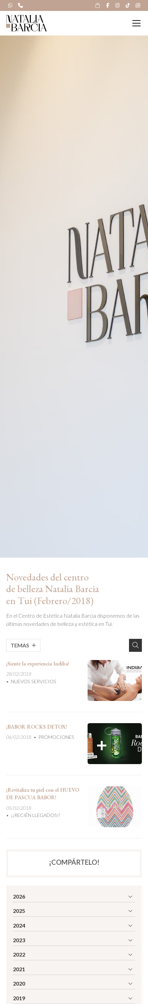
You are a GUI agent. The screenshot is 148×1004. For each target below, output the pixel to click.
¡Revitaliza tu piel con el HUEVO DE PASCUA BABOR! (42, 793)
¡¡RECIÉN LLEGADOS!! (35, 815)
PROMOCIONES (56, 737)
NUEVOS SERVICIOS (33, 681)
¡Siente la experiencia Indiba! (37, 663)
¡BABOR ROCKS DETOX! (36, 726)
